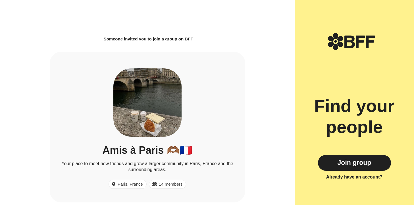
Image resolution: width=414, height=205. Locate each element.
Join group (354, 162)
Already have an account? (354, 177)
